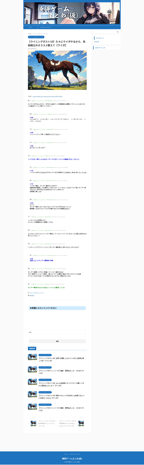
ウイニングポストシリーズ (36, 292)
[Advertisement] (107, 61)
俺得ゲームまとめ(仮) (72, 459)
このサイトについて (45, 27)
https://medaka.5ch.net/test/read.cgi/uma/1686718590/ (47, 96)
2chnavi (96, 41)
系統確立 (32, 295)
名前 (30, 331)
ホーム (30, 27)
